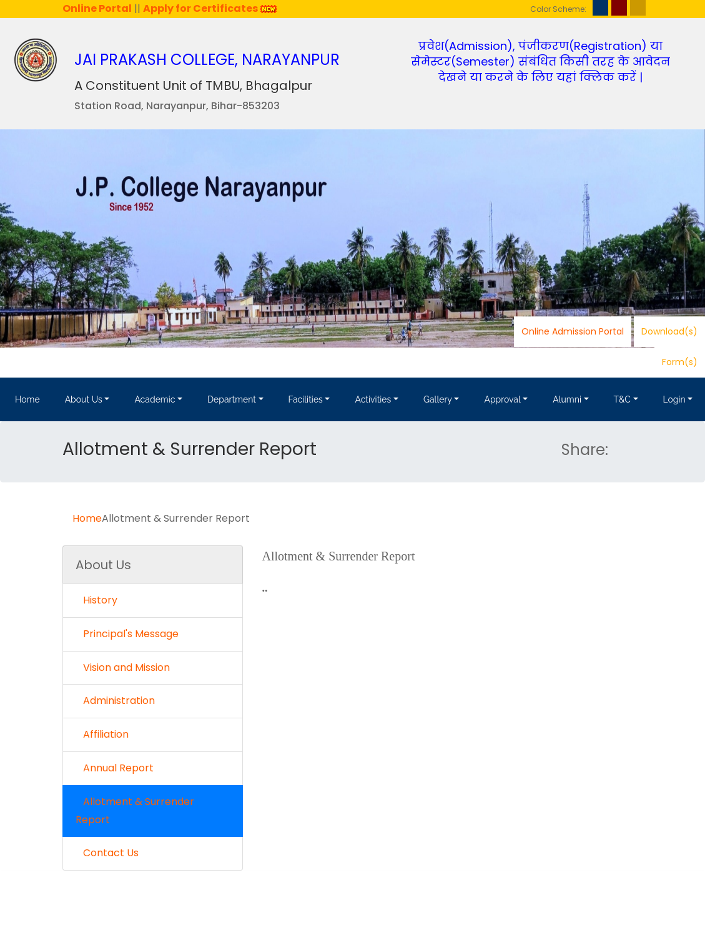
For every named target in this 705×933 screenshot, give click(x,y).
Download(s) (669, 331)
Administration (115, 700)
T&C (622, 399)
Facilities (305, 399)
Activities (373, 399)
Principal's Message (127, 634)
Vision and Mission (123, 667)
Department (231, 399)
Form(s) (680, 362)
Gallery (437, 399)
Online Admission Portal (572, 331)
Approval (502, 399)
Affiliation (102, 734)
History (96, 600)
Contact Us (107, 853)
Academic (154, 399)
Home (27, 399)
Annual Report (115, 768)
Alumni (567, 399)
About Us (83, 399)
